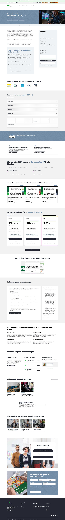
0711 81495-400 (10, 510)
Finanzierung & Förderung (50, 507)
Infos (34, 5)
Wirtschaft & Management (37, 504)
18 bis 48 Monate (15, 19)
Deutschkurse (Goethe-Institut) (15, 312)
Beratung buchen (49, 364)
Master (22, 504)
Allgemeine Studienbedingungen (24, 519)
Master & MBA (21, 5)
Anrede (31, 478)
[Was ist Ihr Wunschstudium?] (11, 2)
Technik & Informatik (36, 503)
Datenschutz (37, 487)
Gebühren (13, 24)
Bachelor (15, 5)
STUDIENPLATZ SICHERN (45, 2)
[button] (32, 101)
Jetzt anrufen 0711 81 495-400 (43, 450)
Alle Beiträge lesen (54, 378)
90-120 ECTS (9, 19)
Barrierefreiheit (36, 519)
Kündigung (31, 519)
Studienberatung (48, 503)
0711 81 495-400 (38, 2)
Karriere (23, 24)
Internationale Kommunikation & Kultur (39, 507)
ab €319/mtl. (21, 19)
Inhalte (9, 24)
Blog (46, 510)
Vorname (40, 478)
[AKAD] (9, 5)
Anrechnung (28, 24)
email (43, 456)
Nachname (49, 478)
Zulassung (18, 24)
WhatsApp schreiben (43, 453)
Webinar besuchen (50, 367)
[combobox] (44, 484)
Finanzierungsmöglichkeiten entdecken (32, 249)
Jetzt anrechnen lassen (11, 365)
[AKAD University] (10, 502)
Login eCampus (48, 504)
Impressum (40, 519)
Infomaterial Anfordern (53, 2)
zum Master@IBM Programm (40, 404)
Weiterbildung (28, 5)
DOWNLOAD (38, 360)
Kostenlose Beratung (32, 2)
